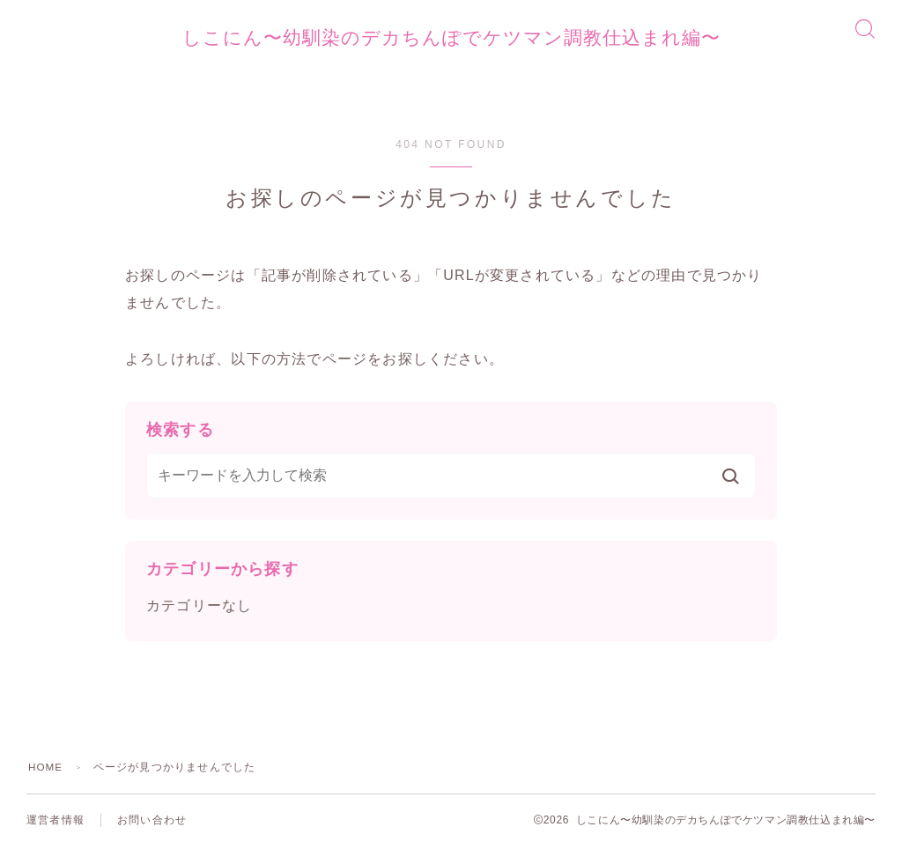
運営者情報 (55, 822)
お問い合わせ (152, 822)
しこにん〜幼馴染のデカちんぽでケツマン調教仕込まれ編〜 (451, 38)
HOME (46, 770)
